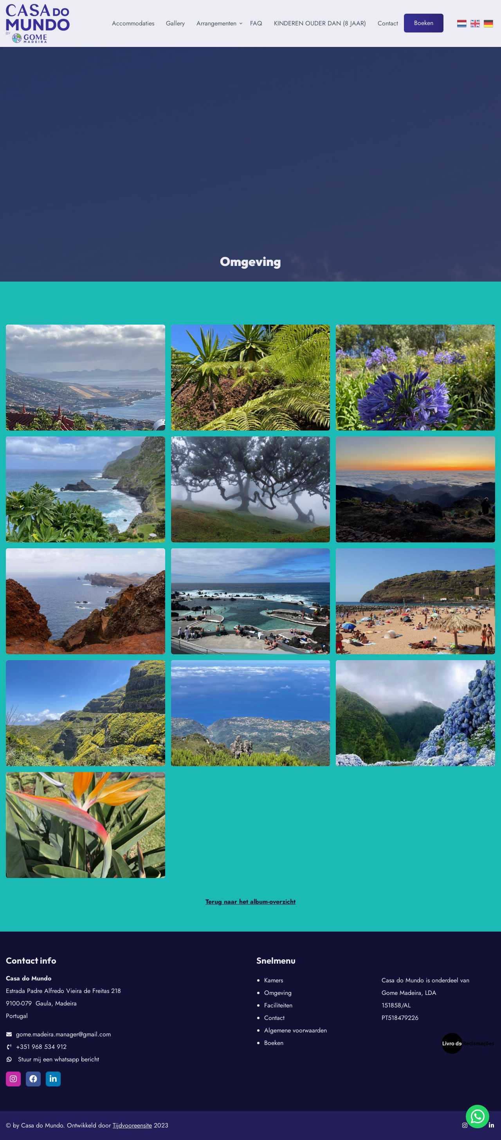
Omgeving (278, 992)
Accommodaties (133, 23)
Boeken (423, 22)
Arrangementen (216, 23)
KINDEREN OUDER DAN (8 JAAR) (320, 23)
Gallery (175, 23)
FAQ (256, 23)
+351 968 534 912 (41, 1046)
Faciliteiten (278, 1005)
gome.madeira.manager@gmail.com (63, 1034)
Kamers (273, 980)
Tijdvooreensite (132, 1125)
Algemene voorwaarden (295, 1030)
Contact (388, 23)
